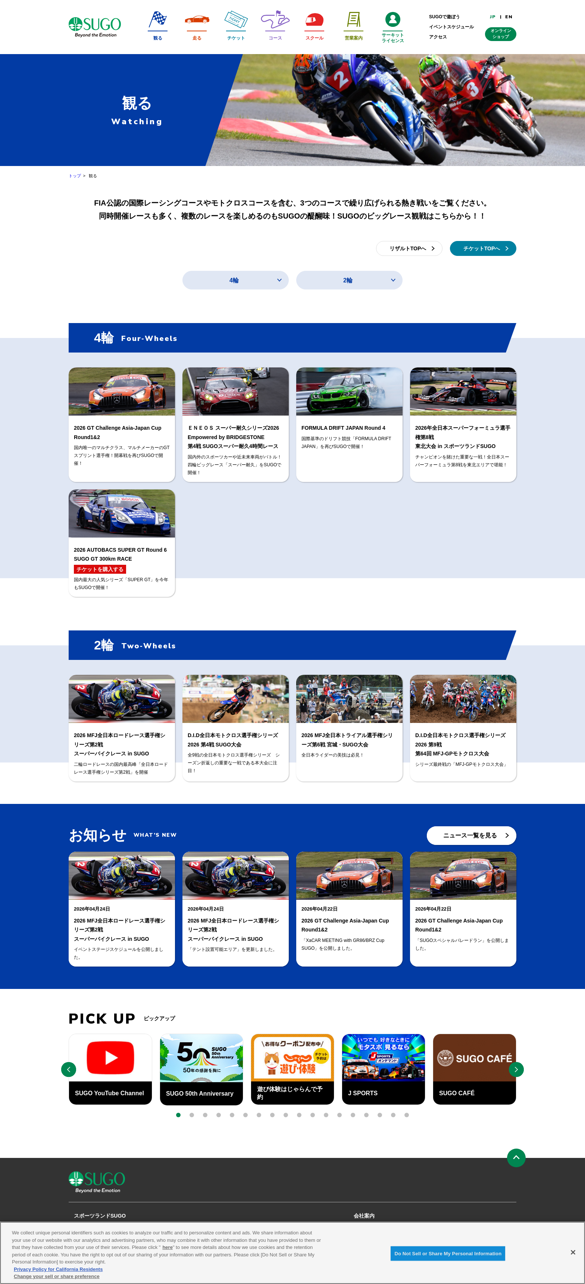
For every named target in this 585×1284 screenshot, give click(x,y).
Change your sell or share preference (57, 1280)
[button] (178, 1115)
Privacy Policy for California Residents (58, 1273)
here (167, 1251)
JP (493, 17)
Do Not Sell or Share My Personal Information (447, 1257)
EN (509, 17)
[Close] (573, 1256)
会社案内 (364, 1216)
